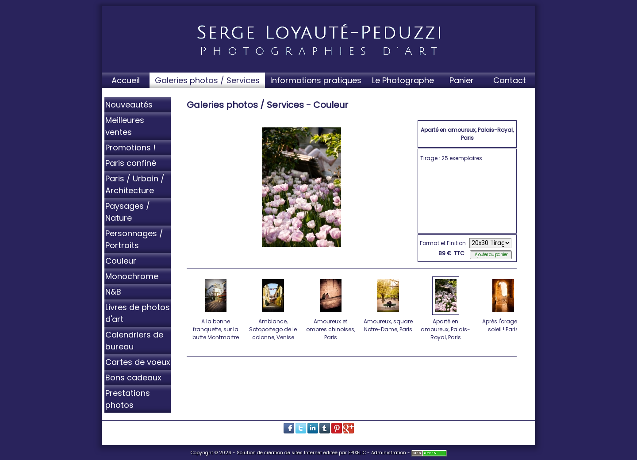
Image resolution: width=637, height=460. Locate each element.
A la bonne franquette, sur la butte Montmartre (216, 308)
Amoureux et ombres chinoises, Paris (331, 308)
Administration (388, 452)
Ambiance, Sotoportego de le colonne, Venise (273, 308)
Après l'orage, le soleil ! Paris (504, 304)
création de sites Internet (293, 452)
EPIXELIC (357, 452)
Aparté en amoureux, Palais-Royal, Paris (446, 308)
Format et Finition (443, 243)
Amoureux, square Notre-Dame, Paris (388, 304)
